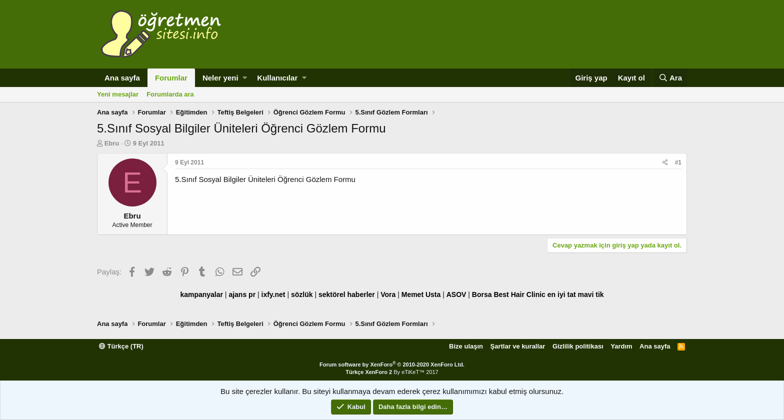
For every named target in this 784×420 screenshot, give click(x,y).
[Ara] (670, 77)
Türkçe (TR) (121, 346)
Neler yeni (220, 78)
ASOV (456, 294)
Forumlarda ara (170, 94)
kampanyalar (201, 294)
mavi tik (591, 294)
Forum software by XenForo (392, 365)
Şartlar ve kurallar (518, 346)
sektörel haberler (346, 294)
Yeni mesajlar (117, 94)
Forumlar (171, 78)
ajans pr (242, 294)
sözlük (302, 294)
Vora (388, 294)
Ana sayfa (122, 78)
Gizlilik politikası (578, 346)
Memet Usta (421, 294)
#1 (678, 162)
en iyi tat (562, 294)
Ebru (112, 143)
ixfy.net (274, 294)
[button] (245, 77)
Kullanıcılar (277, 78)
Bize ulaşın (466, 346)
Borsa (482, 294)
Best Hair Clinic (519, 294)
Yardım (621, 346)
